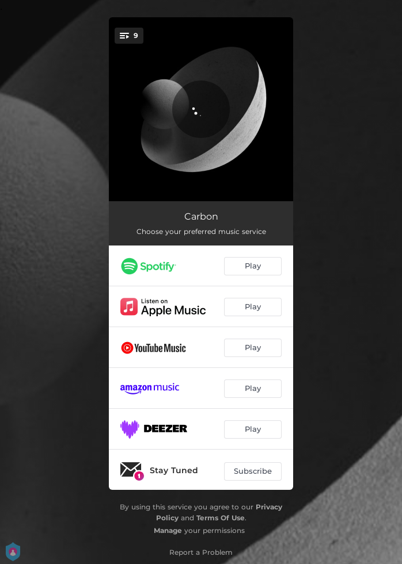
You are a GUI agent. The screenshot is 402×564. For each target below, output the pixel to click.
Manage (168, 530)
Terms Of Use (220, 517)
